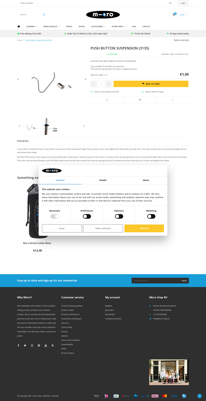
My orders (109, 310)
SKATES (82, 26)
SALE (134, 26)
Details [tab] (103, 180)
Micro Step (37, 396)
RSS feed (46, 396)
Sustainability (67, 344)
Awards (64, 336)
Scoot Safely (66, 327)
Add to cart (151, 83)
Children (31, 26)
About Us (65, 323)
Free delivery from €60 (29, 33)
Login (183, 3)
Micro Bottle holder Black (37, 243)
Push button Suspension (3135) (38, 40)
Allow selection (103, 228)
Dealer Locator (67, 310)
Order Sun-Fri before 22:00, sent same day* (86, 33)
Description (23, 141)
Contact (146, 26)
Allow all (144, 228)
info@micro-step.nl (161, 318)
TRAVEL (69, 26)
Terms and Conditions (70, 340)
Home (18, 26)
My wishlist (110, 314)
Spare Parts (119, 26)
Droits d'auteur (67, 353)
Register (108, 305)
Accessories (98, 26)
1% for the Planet (140, 33)
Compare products (113, 318)
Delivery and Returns (70, 314)
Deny (62, 228)
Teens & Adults (51, 26)
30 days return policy (178, 33)
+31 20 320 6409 (160, 314)
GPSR (63, 348)
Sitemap (55, 396)
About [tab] (146, 180)
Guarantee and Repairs (71, 318)
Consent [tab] (60, 180)
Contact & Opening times (72, 305)
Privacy (64, 331)
